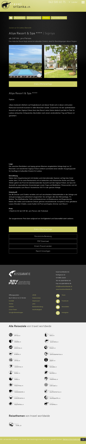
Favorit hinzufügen (43, 251)
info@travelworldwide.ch (64, 286)
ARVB (34, 295)
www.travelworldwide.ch (64, 289)
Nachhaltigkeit (37, 309)
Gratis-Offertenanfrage (54, 84)
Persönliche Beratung (43, 236)
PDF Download (43, 241)
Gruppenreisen (34, 18)
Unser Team (13, 309)
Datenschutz (36, 298)
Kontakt (11, 301)
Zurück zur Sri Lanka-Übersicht (20, 28)
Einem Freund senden (43, 246)
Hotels (46, 18)
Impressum (36, 301)
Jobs (33, 304)
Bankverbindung (37, 306)
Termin (11, 304)
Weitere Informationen (71, 439)
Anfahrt (11, 306)
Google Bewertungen (16, 312)
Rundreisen (19, 18)
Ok (83, 439)
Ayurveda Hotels (59, 18)
